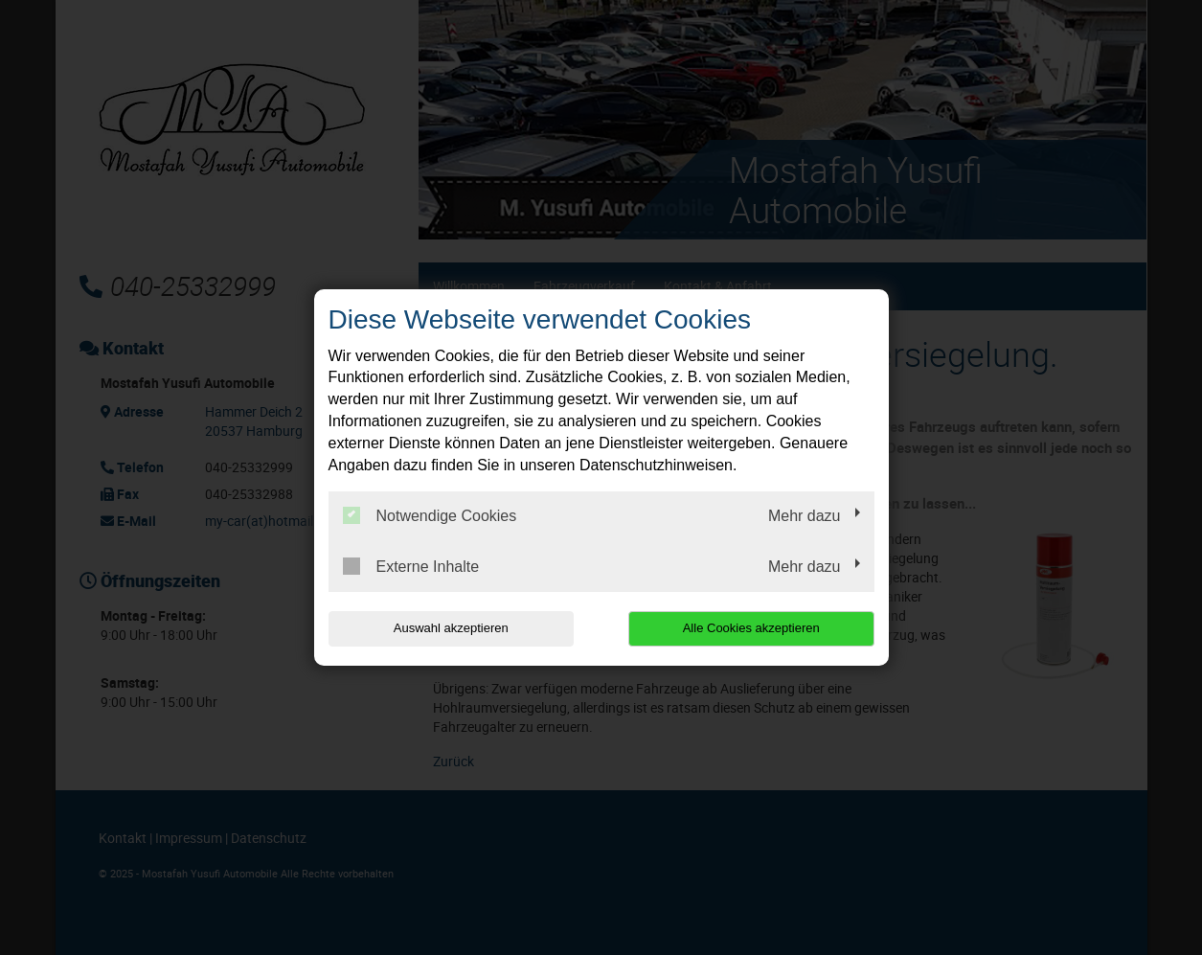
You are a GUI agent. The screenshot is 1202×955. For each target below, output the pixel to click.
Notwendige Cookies (430, 515)
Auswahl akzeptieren (451, 628)
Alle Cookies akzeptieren (751, 628)
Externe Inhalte (411, 566)
